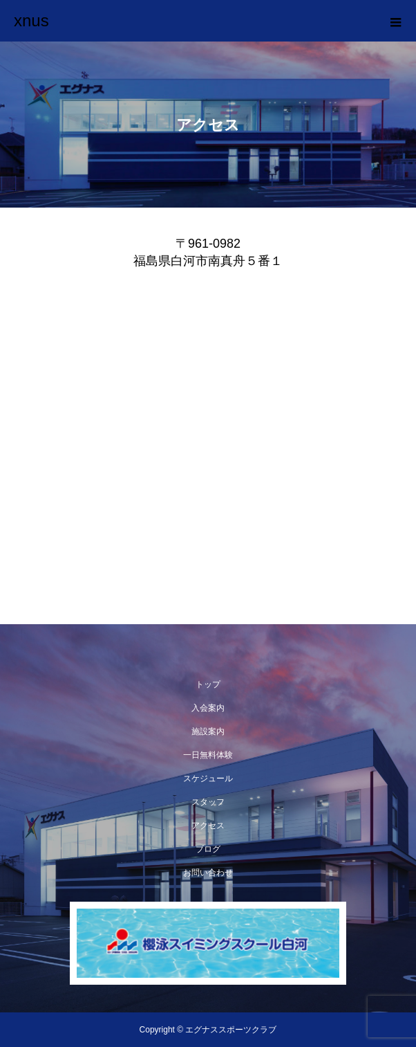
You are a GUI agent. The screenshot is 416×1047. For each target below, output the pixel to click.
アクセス (208, 825)
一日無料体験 (208, 755)
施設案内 (208, 731)
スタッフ (208, 802)
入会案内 (208, 708)
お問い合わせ (208, 872)
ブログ (208, 849)
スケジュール (208, 778)
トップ (208, 684)
